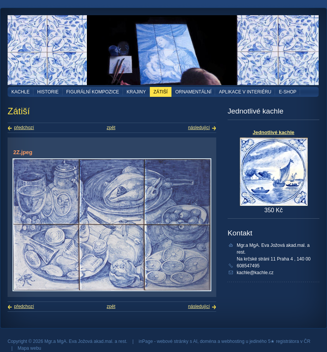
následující (199, 127)
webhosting (233, 341)
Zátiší (161, 92)
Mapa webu (29, 348)
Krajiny (136, 92)
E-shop (287, 92)
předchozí (24, 127)
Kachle (20, 92)
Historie (47, 92)
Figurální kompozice (92, 92)
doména (208, 341)
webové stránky (173, 341)
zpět (111, 127)
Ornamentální (193, 92)
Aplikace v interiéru (245, 92)
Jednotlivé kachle (273, 132)
